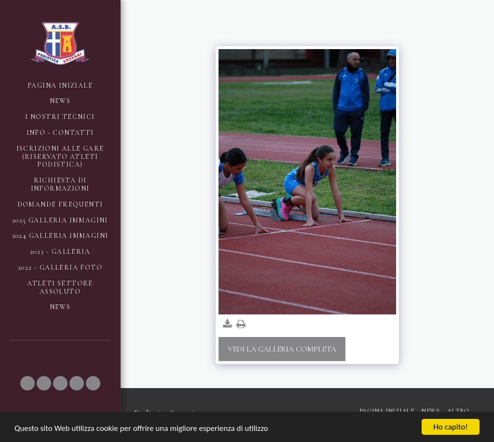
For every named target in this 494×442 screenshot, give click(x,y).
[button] (27, 383)
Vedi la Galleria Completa (282, 349)
